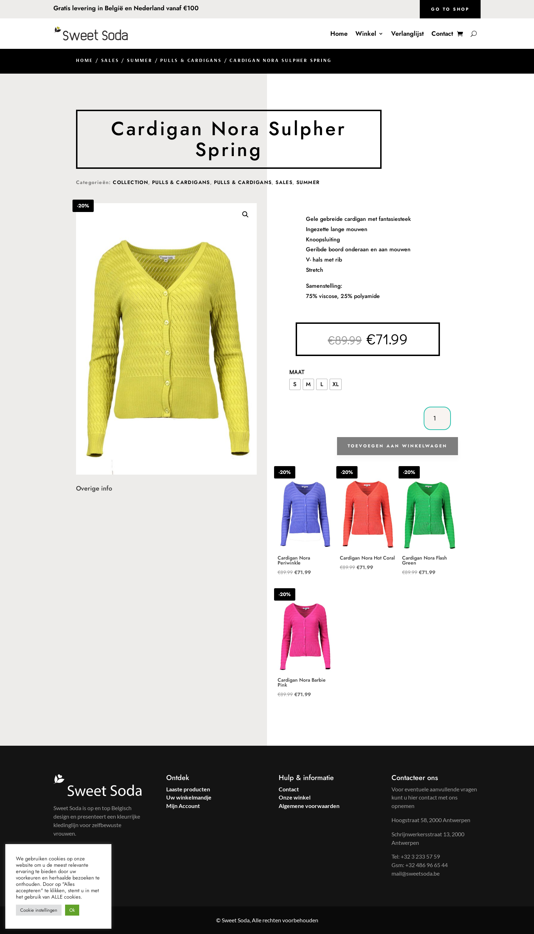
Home (339, 33)
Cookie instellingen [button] (38, 910)
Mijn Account (183, 805)
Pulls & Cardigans (191, 60)
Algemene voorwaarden (309, 805)
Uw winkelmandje (188, 797)
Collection (130, 182)
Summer (139, 60)
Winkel (365, 33)
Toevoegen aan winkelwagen (397, 446)
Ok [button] (72, 910)
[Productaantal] (437, 418)
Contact (442, 33)
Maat (297, 372)
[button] (245, 214)
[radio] (295, 384)
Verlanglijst (407, 33)
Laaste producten (188, 789)
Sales (110, 60)
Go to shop (450, 9)
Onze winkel (294, 797)
